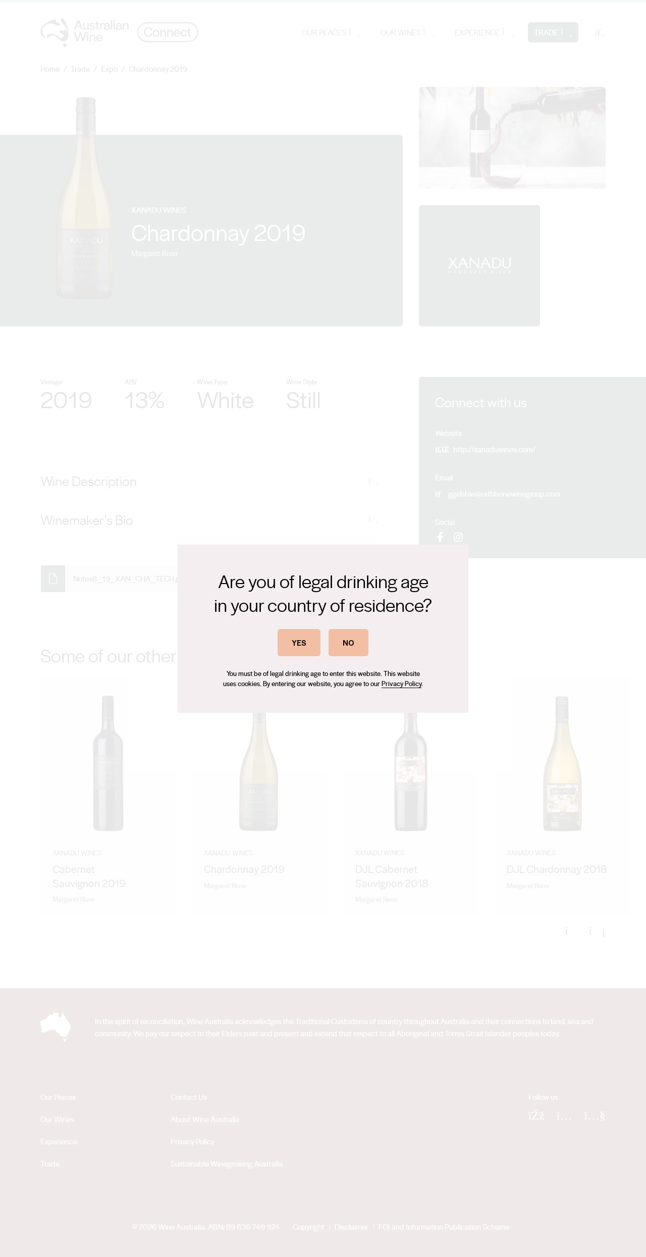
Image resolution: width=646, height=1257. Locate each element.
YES (299, 642)
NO (348, 642)
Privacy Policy (401, 683)
